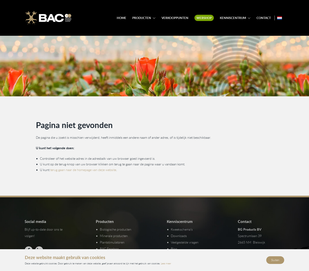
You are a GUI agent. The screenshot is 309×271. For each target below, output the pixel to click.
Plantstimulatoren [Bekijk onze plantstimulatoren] (112, 242)
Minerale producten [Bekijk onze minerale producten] (114, 236)
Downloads (179, 236)
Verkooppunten (175, 18)
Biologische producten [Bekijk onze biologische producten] (115, 229)
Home (121, 18)
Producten (141, 18)
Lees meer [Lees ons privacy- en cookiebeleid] (166, 263)
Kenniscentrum (233, 18)
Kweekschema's (182, 229)
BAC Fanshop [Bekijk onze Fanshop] (109, 249)
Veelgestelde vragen (184, 242)
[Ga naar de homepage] (48, 18)
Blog (174, 249)
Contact (264, 18)
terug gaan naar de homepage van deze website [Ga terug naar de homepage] (83, 169)
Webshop (204, 18)
